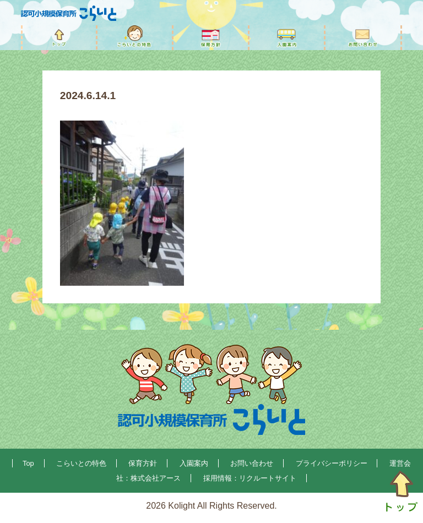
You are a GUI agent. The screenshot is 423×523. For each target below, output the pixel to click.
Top (28, 463)
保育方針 (142, 463)
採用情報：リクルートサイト (249, 478)
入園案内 (194, 463)
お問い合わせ (251, 463)
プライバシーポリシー (331, 463)
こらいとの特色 (81, 463)
